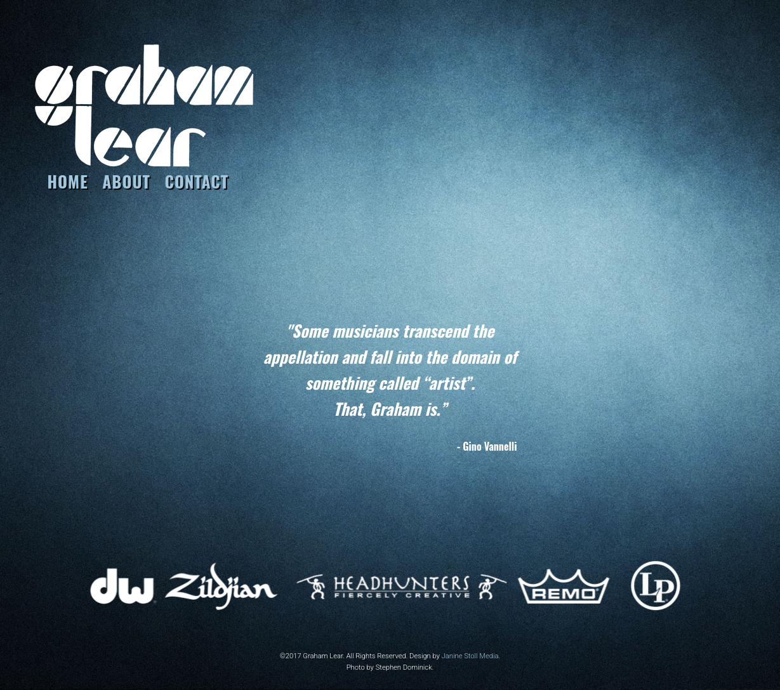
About (126, 181)
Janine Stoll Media (470, 656)
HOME (68, 181)
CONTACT (196, 181)
